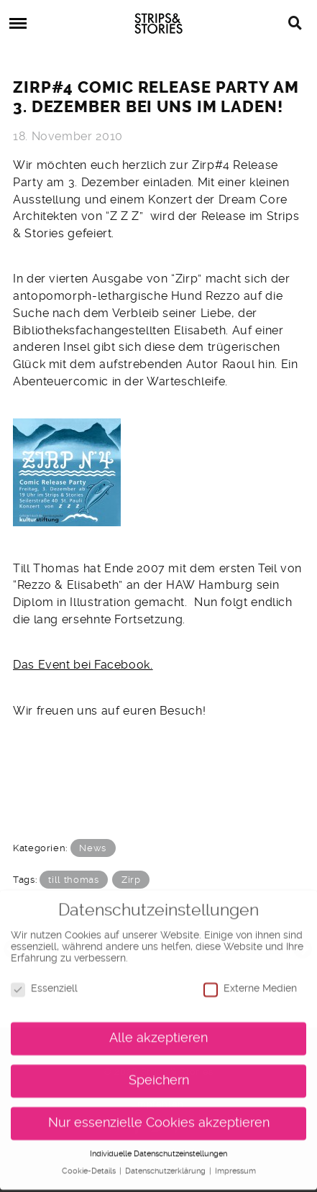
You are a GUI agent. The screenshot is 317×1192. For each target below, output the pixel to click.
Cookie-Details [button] (90, 1165)
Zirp (131, 879)
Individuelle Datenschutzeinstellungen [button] (158, 1147)
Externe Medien (250, 982)
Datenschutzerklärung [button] (166, 1165)
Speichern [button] (159, 1074)
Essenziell (44, 982)
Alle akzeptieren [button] (158, 1031)
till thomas (73, 879)
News (92, 848)
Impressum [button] (235, 1165)
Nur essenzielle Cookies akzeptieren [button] (159, 1116)
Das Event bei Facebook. (83, 664)
